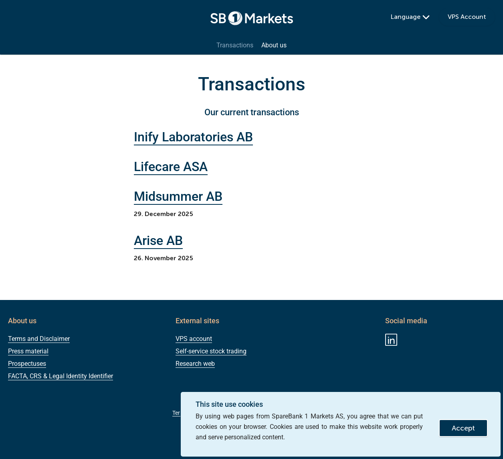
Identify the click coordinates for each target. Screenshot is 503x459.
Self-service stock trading (211, 351)
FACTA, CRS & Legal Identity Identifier (60, 376)
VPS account (194, 339)
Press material (28, 351)
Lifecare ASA (171, 166)
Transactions (234, 45)
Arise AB (158, 240)
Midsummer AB (178, 196)
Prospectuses (27, 363)
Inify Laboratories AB (193, 137)
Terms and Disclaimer (39, 339)
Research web (195, 363)
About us (274, 45)
